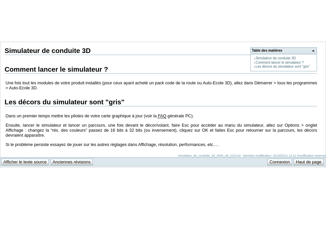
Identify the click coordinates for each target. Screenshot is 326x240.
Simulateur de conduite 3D (276, 58)
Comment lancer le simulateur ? (280, 62)
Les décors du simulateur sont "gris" (283, 66)
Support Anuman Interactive (291, 3)
